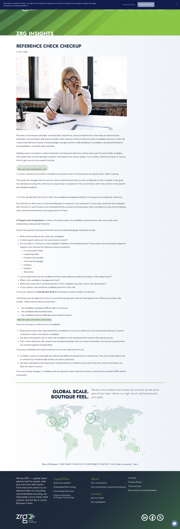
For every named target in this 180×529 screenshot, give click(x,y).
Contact (150, 10)
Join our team (97, 498)
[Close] (176, 4)
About (139, 10)
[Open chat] (174, 523)
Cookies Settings (128, 4)
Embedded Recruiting (65, 487)
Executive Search (62, 483)
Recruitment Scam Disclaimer (142, 490)
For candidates (98, 502)
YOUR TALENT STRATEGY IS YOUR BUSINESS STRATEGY (84, 464)
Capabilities (110, 10)
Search (160, 10)
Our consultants (99, 483)
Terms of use (134, 486)
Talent (135, 464)
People (131, 10)
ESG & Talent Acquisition (121, 464)
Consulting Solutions (64, 491)
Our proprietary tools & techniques (108, 487)
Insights (121, 10)
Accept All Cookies (146, 4)
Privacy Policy (135, 482)
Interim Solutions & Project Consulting (64, 496)
